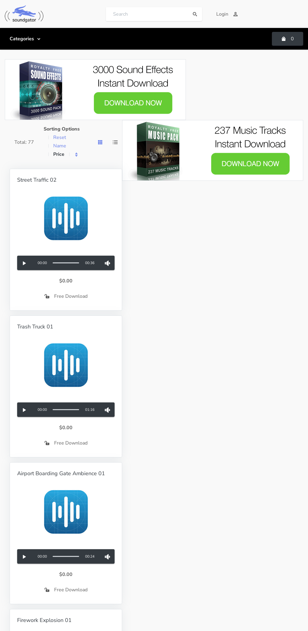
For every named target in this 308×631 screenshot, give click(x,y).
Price (58, 154)
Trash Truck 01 (35, 326)
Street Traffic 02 (37, 179)
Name (59, 146)
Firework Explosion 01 (44, 620)
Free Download (66, 296)
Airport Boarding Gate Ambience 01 (61, 473)
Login (227, 14)
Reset (59, 137)
